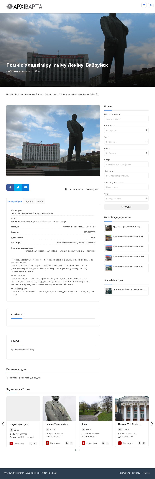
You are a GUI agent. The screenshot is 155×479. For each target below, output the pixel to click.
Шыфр (107, 159)
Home (9, 94)
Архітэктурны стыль (114, 182)
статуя (63, 221)
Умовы (147, 473)
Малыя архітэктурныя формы (28, 94)
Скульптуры (50, 94)
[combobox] (126, 130)
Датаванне (109, 171)
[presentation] (3, 424)
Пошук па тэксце (112, 114)
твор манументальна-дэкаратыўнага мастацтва (34, 221)
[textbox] (126, 130)
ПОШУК (126, 206)
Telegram (52, 473)
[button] (76, 450)
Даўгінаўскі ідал (19, 424)
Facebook (35, 473)
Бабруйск (90, 226)
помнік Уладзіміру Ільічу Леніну (57, 425)
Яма (84, 423)
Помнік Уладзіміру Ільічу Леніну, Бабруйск (79, 94)
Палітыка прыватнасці (129, 473)
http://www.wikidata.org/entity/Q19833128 (76, 242)
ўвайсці (17, 377)
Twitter (44, 473)
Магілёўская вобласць (73, 226)
